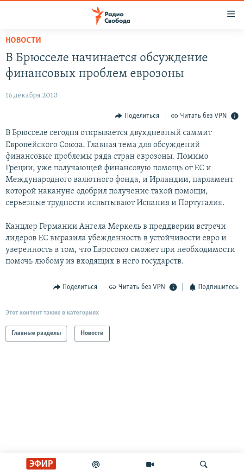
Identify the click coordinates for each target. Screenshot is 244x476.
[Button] (137, 116)
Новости (23, 40)
